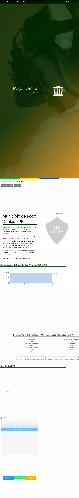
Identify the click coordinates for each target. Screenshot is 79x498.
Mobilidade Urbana (72, 339)
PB (13, 181)
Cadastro (69, 2)
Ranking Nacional (72, 351)
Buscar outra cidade (26, 479)
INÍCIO (2, 181)
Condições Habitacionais (72, 343)
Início (3, 2)
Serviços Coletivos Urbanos (72, 347)
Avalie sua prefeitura (21, 2)
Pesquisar (10, 2)
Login (75, 2)
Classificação (17, 185)
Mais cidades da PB (13, 479)
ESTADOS (8, 181)
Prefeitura (4, 185)
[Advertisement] (31, 199)
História (10, 185)
